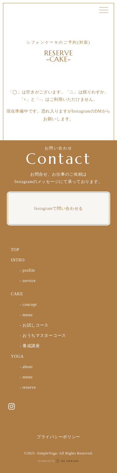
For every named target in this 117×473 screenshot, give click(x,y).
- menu (26, 315)
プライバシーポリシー (58, 437)
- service (28, 280)
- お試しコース (34, 325)
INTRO (18, 260)
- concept (28, 304)
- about (26, 367)
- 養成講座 (30, 346)
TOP (15, 250)
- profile (27, 270)
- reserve (28, 387)
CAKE (17, 294)
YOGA (17, 356)
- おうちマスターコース (43, 335)
